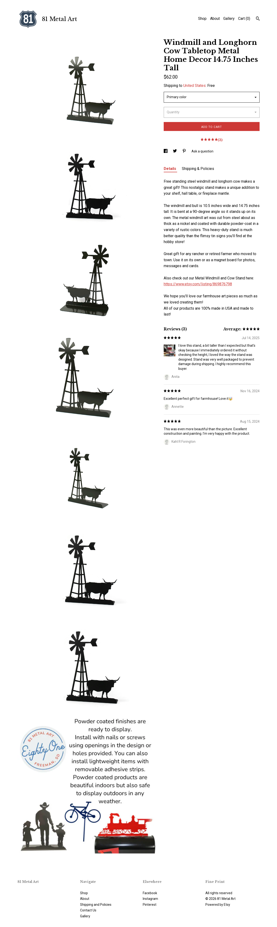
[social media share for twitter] (175, 151)
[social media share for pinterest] (184, 151)
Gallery (229, 18)
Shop (202, 18)
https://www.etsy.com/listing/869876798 (198, 284)
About (215, 18)
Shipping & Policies (198, 168)
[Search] (258, 19)
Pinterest (149, 904)
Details (170, 168)
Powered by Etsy (217, 904)
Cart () (244, 18)
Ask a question (202, 151)
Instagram (150, 899)
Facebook (150, 893)
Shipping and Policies (95, 904)
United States (194, 85)
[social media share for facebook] (166, 151)
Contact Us (88, 910)
